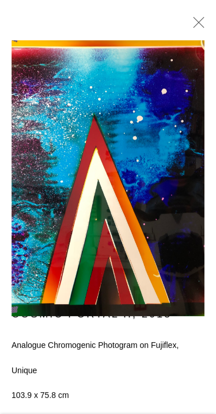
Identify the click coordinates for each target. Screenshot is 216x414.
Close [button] (195, 25)
